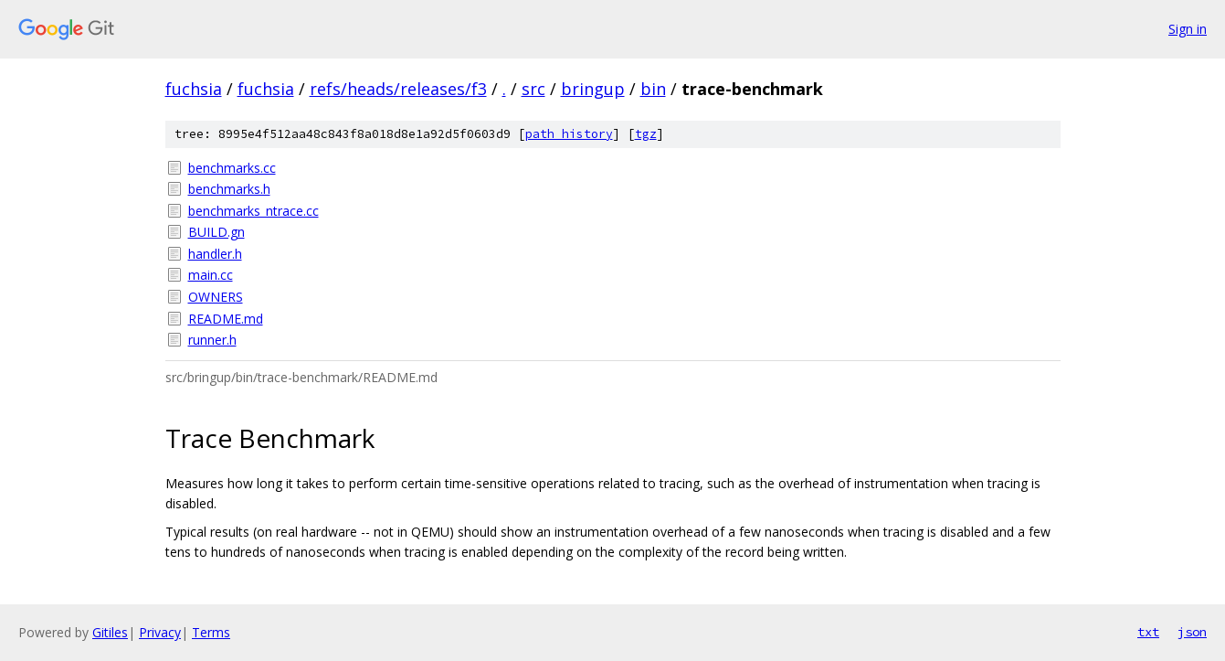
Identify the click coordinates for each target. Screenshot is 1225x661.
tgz (646, 134)
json (1192, 632)
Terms (211, 632)
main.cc (210, 274)
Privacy (160, 632)
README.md (225, 318)
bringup (593, 89)
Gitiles (110, 632)
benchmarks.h (229, 188)
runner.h (212, 339)
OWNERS (215, 296)
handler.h (215, 253)
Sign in (1187, 28)
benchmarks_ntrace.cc (253, 210)
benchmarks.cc (232, 167)
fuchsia (193, 89)
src (533, 89)
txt (1148, 632)
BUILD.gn (216, 231)
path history (569, 134)
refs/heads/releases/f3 (398, 89)
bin (653, 89)
